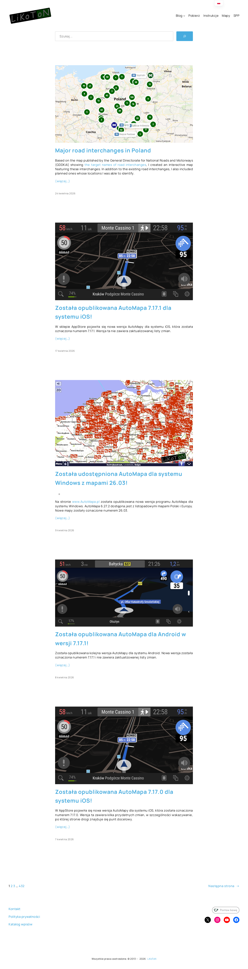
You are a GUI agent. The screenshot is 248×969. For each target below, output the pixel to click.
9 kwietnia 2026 (64, 530)
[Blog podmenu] (184, 16)
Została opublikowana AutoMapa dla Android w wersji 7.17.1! (120, 638)
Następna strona (223, 886)
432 (21, 886)
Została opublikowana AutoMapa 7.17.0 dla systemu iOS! (114, 796)
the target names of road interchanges (115, 165)
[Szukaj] (184, 36)
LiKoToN (152, 958)
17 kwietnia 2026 (65, 350)
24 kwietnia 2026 (65, 193)
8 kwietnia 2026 (64, 677)
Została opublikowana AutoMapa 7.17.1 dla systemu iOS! (113, 312)
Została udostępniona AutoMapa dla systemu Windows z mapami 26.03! (118, 478)
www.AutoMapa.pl (86, 502)
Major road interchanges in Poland (103, 150)
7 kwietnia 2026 (64, 839)
